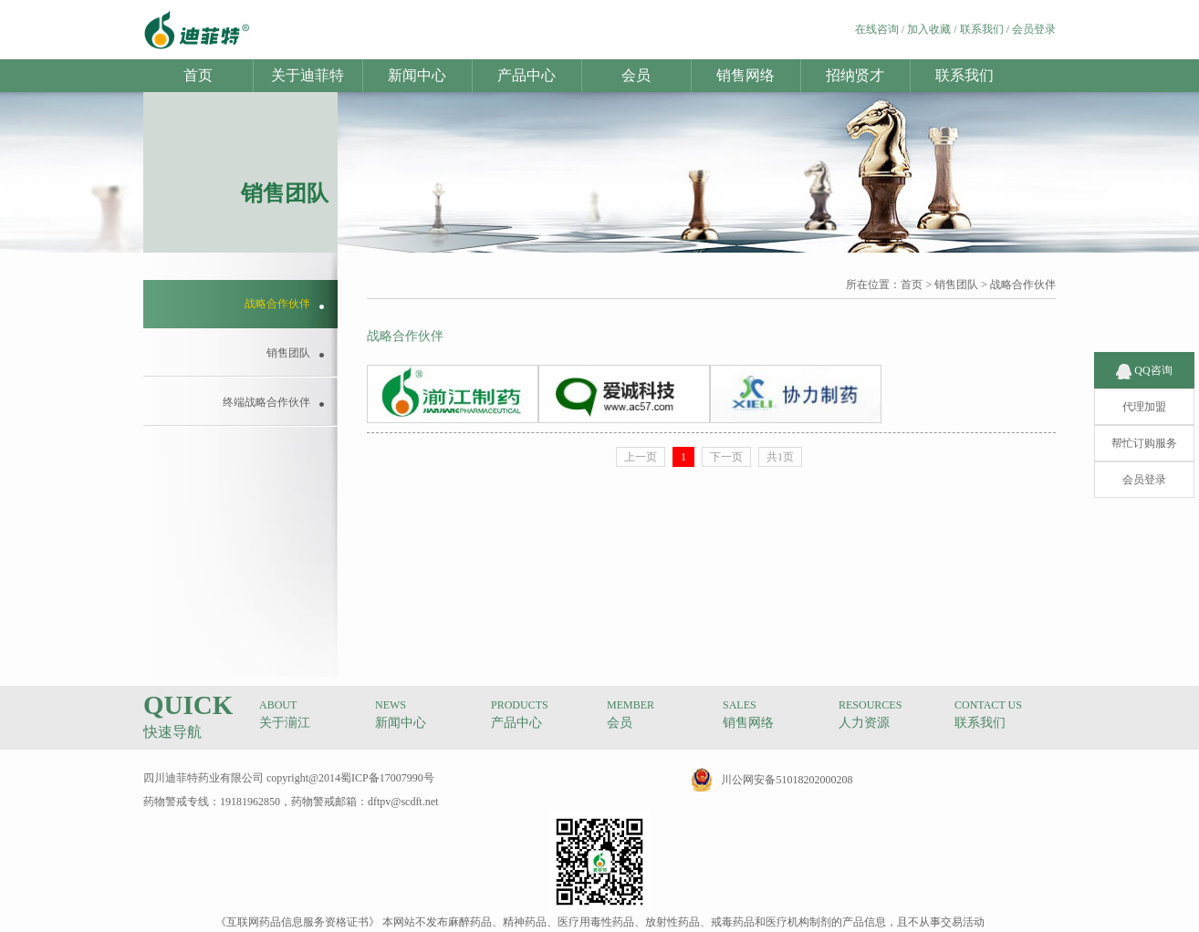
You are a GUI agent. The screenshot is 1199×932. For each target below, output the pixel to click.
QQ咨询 (1144, 357)
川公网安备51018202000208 (786, 779)
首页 (198, 75)
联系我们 (982, 29)
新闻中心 (417, 75)
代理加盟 (1144, 394)
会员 (636, 75)
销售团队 (956, 284)
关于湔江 (284, 723)
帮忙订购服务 (1144, 430)
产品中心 (526, 75)
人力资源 (864, 723)
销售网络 (745, 75)
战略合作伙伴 (1023, 284)
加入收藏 (929, 29)
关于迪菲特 (307, 75)
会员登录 (1034, 29)
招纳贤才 (855, 75)
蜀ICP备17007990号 (387, 777)
